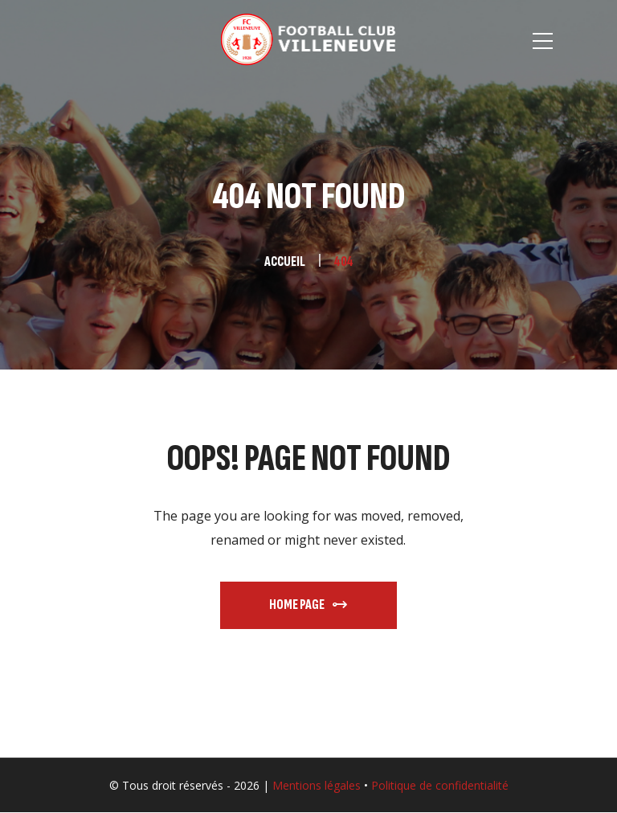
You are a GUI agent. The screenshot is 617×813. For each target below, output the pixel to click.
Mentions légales (316, 785)
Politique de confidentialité (440, 785)
